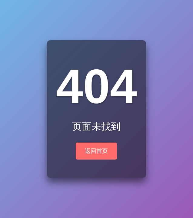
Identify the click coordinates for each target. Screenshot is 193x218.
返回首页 (96, 151)
